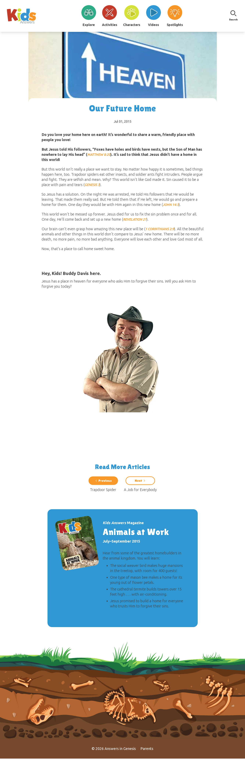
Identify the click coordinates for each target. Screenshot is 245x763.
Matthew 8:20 (98, 154)
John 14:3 (171, 204)
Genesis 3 (92, 185)
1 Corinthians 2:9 (159, 229)
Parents (146, 753)
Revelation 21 (135, 219)
